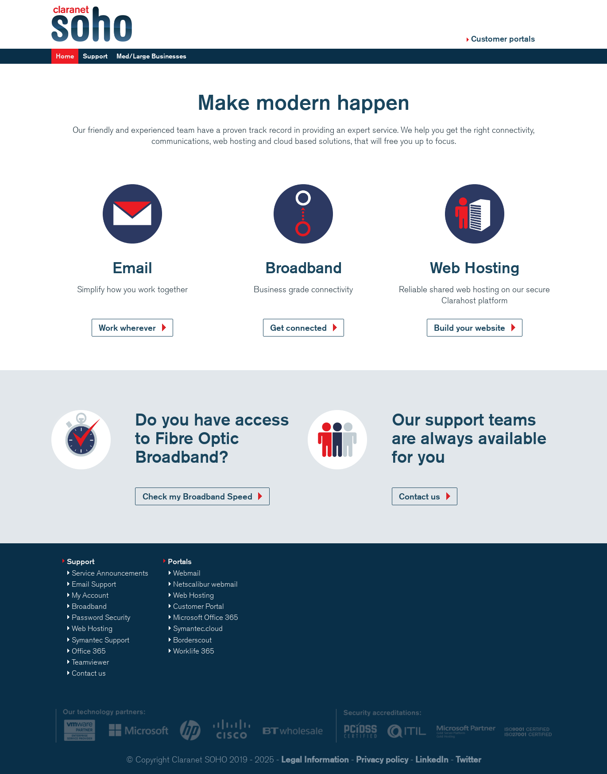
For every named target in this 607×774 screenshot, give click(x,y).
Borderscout (192, 639)
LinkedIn (431, 759)
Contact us (419, 496)
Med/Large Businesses (151, 56)
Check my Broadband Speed (197, 496)
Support (95, 56)
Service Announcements (110, 573)
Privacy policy (382, 759)
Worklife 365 (193, 650)
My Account (90, 595)
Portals (180, 561)
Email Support (94, 584)
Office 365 (89, 650)
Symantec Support (100, 639)
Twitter (468, 759)
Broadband (89, 606)
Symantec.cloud (198, 628)
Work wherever (127, 327)
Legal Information (315, 759)
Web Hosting (92, 628)
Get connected (298, 327)
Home (65, 56)
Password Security (101, 617)
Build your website (469, 327)
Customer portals (503, 38)
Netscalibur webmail (205, 584)
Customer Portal (198, 606)
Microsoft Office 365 (205, 617)
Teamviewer (90, 662)
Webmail (187, 573)
